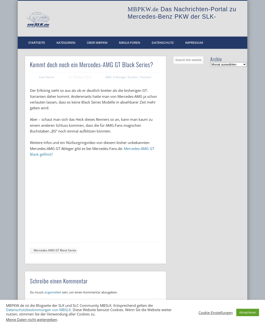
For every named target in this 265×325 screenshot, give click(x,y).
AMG (108, 77)
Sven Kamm (46, 77)
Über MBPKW (97, 42)
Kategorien (65, 42)
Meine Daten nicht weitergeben (31, 319)
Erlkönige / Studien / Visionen (132, 77)
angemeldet (52, 292)
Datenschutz (163, 42)
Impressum (194, 42)
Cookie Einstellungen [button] (216, 312)
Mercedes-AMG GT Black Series (55, 250)
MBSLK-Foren (129, 42)
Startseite (36, 42)
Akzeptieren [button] (247, 312)
